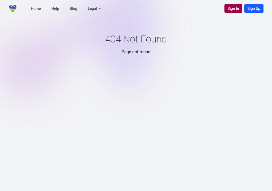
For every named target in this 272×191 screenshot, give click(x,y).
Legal (95, 8)
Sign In (233, 8)
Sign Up (254, 8)
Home (36, 8)
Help (55, 8)
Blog (73, 8)
